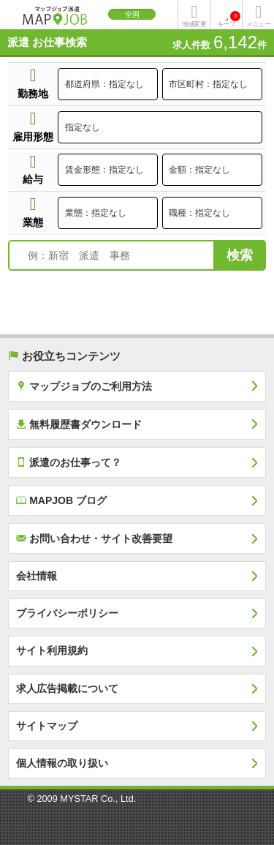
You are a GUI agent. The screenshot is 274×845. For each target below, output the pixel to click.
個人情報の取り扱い (62, 763)
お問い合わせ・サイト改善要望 (94, 538)
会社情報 (36, 576)
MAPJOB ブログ (61, 500)
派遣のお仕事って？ (68, 462)
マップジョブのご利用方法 (84, 386)
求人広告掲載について (67, 688)
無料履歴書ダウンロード (79, 424)
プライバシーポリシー (67, 613)
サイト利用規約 (52, 650)
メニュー (258, 24)
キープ (228, 19)
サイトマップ (46, 726)
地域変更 (193, 24)
